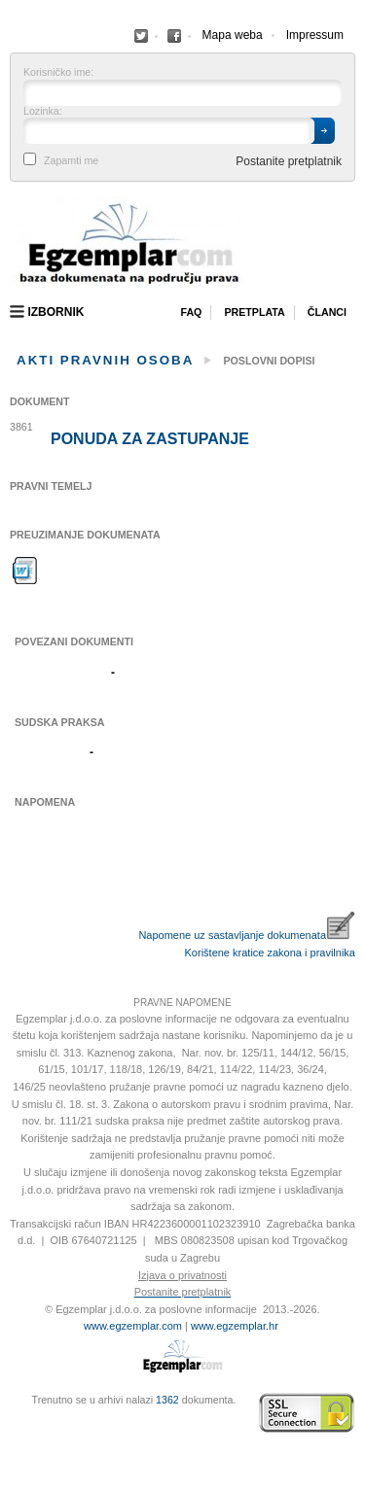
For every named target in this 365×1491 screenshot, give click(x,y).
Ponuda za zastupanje (150, 439)
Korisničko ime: (58, 72)
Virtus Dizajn (14, 1423)
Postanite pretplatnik (289, 161)
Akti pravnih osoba (105, 360)
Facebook (141, 36)
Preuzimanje (25, 570)
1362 (167, 1399)
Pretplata (254, 312)
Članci (327, 312)
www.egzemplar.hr (234, 1326)
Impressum (315, 35)
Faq (190, 312)
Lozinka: (42, 111)
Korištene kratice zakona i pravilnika (270, 952)
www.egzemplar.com (133, 1326)
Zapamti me (71, 161)
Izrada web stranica (14, 1413)
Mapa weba (232, 35)
